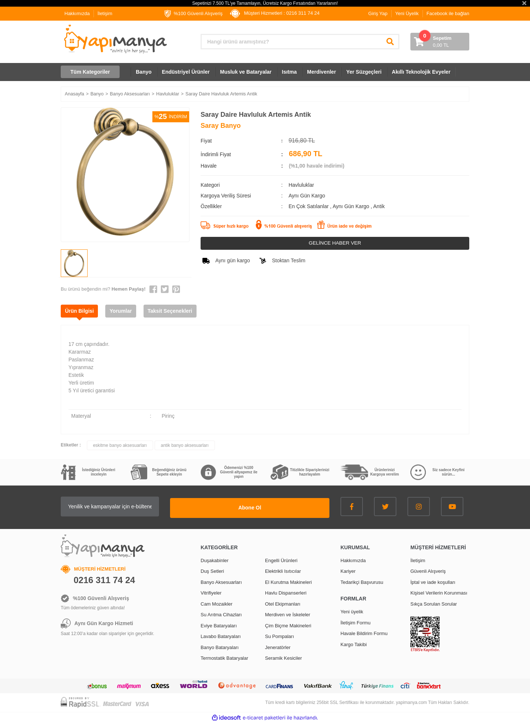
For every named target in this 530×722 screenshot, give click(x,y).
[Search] (300, 41)
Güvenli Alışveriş (428, 570)
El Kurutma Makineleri (288, 580)
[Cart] (439, 41)
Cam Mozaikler (217, 602)
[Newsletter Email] (143, 506)
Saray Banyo (221, 125)
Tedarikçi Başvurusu (361, 580)
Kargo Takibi (353, 643)
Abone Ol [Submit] (283, 506)
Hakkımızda (77, 13)
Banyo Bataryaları (220, 646)
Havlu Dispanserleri (286, 592)
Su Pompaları (279, 635)
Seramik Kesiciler (283, 657)
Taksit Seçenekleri (176, 311)
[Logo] (115, 39)
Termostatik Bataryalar (224, 657)
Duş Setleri (212, 570)
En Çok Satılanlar (309, 206)
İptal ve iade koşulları (432, 580)
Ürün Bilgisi (80, 311)
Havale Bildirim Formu (364, 632)
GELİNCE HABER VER (335, 243)
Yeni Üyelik (407, 13)
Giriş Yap (378, 13)
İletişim (105, 13)
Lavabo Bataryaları (221, 635)
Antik (379, 206)
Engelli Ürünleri (281, 559)
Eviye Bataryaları (219, 624)
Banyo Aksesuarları (221, 580)
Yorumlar (125, 311)
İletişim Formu (355, 621)
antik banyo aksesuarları (185, 445)
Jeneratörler (277, 646)
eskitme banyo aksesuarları (120, 445)
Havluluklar (301, 185)
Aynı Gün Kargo (352, 206)
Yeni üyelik (351, 610)
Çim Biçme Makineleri (288, 624)
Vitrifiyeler (211, 592)
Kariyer (348, 570)
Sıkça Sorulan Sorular (433, 602)
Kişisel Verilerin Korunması (438, 592)
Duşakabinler (215, 559)
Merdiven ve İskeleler (287, 613)
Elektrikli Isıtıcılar (283, 570)
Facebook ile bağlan (448, 13)
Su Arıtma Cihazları (221, 613)
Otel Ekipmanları (282, 602)
